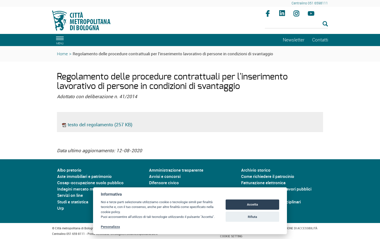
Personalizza (110, 227)
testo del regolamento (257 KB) (97, 124)
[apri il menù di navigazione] (59, 39)
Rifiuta (252, 217)
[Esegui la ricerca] (325, 24)
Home (62, 53)
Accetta (252, 204)
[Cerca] (296, 24)
